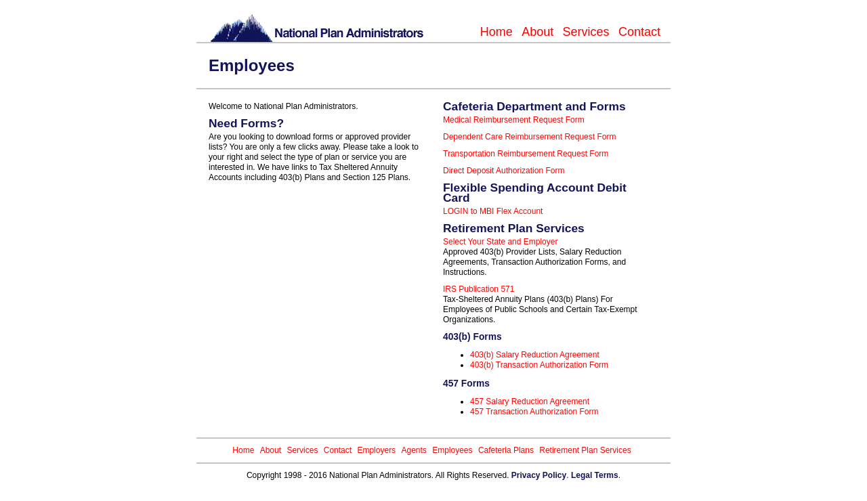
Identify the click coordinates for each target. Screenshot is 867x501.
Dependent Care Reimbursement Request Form (529, 136)
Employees (452, 450)
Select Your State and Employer (500, 241)
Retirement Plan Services (585, 450)
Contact (639, 32)
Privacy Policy (538, 475)
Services (586, 32)
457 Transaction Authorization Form (534, 411)
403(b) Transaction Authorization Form (539, 365)
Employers (376, 450)
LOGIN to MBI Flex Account (493, 211)
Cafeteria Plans (506, 450)
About (537, 32)
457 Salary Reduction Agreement (529, 401)
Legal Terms (594, 475)
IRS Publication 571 (478, 289)
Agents (413, 450)
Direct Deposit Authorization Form (503, 170)
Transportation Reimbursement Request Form (525, 153)
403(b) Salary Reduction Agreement (534, 355)
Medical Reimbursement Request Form (514, 120)
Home (496, 32)
